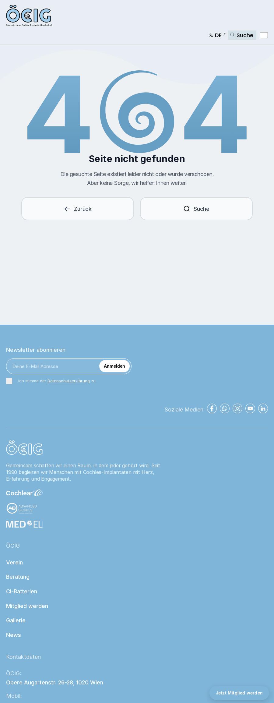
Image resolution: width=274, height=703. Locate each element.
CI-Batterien (21, 591)
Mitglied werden (27, 606)
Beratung (18, 577)
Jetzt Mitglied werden (239, 692)
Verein (14, 562)
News (13, 635)
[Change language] (217, 35)
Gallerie (16, 620)
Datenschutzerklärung (68, 380)
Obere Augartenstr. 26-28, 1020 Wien (54, 682)
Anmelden (114, 366)
